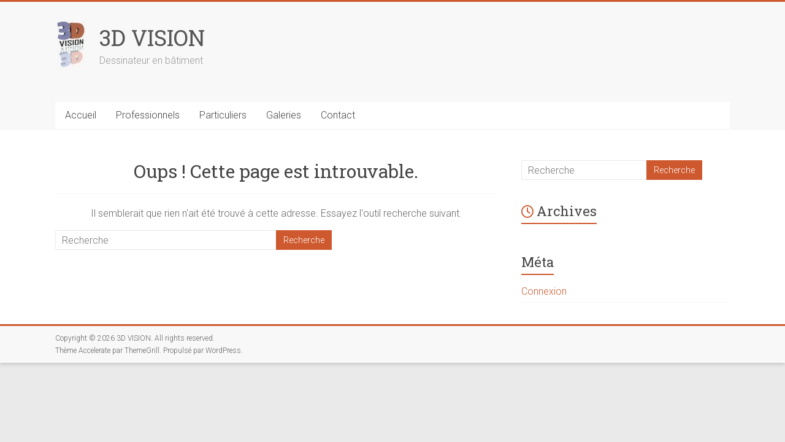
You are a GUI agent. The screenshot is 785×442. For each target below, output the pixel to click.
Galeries (283, 115)
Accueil (80, 115)
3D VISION (152, 37)
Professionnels (148, 115)
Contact (338, 115)
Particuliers (223, 115)
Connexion (544, 291)
